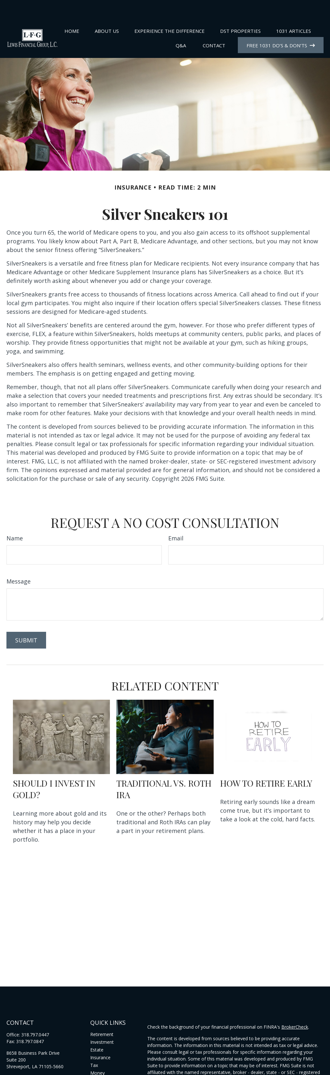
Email (175, 519)
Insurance (100, 1038)
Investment (102, 1023)
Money (97, 1054)
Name (14, 519)
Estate (96, 1030)
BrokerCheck (294, 1008)
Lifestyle (99, 1061)
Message (18, 562)
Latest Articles (105, 1069)
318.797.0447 (35, 1015)
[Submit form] (26, 620)
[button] (72, 11)
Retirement (101, 1015)
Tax (94, 1046)
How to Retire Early (266, 764)
